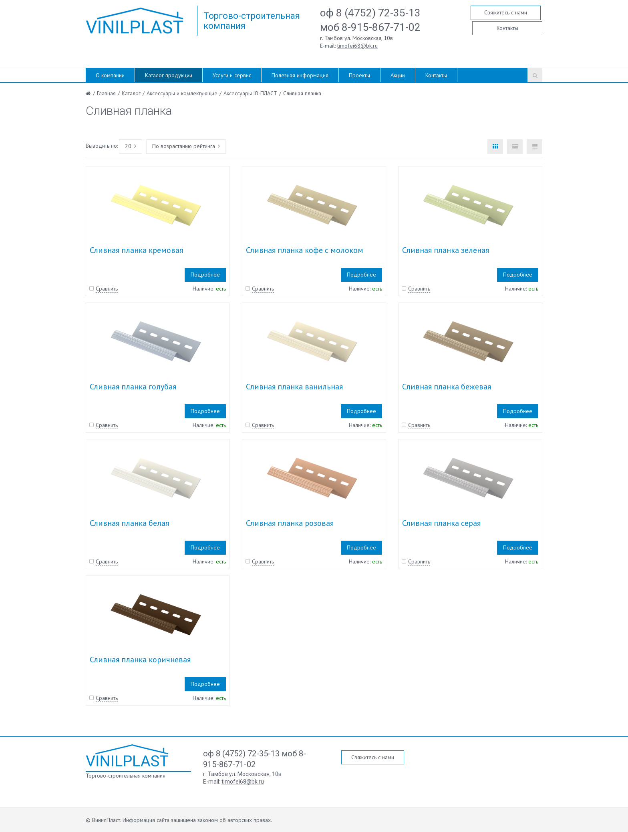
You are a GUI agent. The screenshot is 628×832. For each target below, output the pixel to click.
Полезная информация (300, 75)
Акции (397, 75)
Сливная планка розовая (290, 523)
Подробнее (205, 274)
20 (130, 146)
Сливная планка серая (441, 523)
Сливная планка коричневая (140, 659)
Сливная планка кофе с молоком (304, 250)
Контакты (507, 28)
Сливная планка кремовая (136, 250)
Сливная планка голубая (133, 386)
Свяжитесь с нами (505, 12)
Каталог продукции (168, 75)
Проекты (359, 75)
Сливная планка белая (129, 523)
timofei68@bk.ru (357, 45)
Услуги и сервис (232, 75)
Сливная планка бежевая (446, 386)
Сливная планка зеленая (445, 250)
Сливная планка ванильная (294, 386)
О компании (110, 75)
